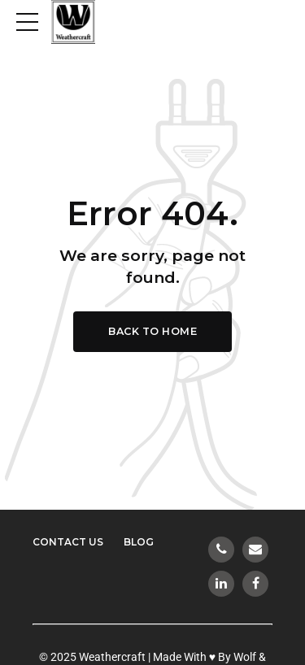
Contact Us (68, 542)
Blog (139, 542)
